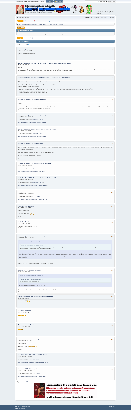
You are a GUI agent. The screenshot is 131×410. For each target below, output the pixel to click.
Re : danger (28, 310)
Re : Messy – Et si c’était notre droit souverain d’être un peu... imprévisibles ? (51, 63)
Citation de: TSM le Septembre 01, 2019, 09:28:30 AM (33, 245)
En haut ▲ (113, 406)
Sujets (25, 38)
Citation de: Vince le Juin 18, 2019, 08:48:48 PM (32, 279)
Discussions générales (24, 49)
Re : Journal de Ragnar (37, 143)
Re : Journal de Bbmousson (38, 99)
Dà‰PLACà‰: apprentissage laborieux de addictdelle (45, 115)
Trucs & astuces (22, 324)
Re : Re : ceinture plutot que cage (40, 236)
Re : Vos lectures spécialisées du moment (42, 296)
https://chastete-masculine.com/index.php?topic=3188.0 (32, 136)
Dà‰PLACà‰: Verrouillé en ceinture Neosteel (36, 192)
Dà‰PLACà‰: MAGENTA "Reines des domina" (43, 129)
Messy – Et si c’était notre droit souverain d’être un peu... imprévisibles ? (50, 77)
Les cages (21, 310)
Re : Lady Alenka (29, 206)
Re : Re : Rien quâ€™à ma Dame (32, 270)
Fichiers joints (32, 38)
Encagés (20, 192)
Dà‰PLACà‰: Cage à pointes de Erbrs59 (36, 354)
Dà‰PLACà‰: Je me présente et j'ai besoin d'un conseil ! (40, 177)
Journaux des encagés (24, 99)
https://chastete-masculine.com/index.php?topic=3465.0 (32, 122)
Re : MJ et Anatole (30, 221)
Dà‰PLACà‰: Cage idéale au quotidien (35, 368)
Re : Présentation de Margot (32, 339)
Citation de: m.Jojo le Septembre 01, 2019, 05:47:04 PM (33, 241)
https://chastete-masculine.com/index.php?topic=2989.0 (32, 171)
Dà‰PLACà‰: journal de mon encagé (41, 163)
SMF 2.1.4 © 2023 (19, 406)
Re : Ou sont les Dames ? (38, 49)
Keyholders (21, 177)
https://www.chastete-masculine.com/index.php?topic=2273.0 (33, 376)
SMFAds (16, 408)
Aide (110, 406)
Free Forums (22, 408)
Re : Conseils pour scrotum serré (36, 324)
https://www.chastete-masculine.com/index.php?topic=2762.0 (33, 199)
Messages (19, 38)
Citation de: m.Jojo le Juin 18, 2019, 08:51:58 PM (31, 275)
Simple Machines (26, 406)
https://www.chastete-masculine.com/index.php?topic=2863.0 (33, 185)
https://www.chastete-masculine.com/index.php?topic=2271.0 (33, 362)
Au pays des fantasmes (37, 119)
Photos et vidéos (36, 196)
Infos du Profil (20, 27)
